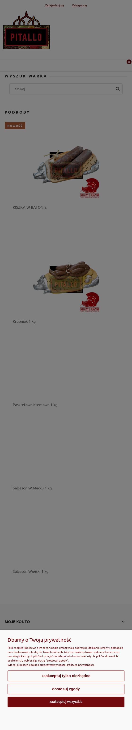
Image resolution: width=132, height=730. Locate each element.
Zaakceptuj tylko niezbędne (66, 676)
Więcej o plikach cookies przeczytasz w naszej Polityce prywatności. (51, 664)
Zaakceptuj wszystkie (66, 702)
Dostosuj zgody (66, 689)
